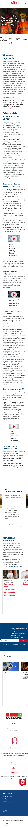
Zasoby (4, 799)
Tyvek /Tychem (8, 793)
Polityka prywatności (7, 823)
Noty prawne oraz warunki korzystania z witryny (13, 820)
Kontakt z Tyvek (7, 802)
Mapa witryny (6, 825)
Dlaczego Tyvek (7, 796)
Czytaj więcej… (15, 109)
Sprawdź (6, 704)
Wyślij (23, 640)
